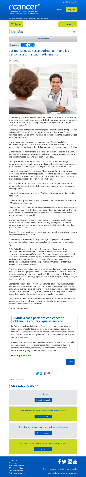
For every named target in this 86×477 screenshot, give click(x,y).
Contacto (13, 460)
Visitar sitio (43, 416)
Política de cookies (16, 465)
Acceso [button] (59, 9)
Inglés (65, 2)
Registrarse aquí (43, 400)
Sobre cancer (43, 433)
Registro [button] (71, 9)
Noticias (17, 31)
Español (74, 2)
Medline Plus (22, 308)
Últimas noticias (43, 39)
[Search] (74, 31)
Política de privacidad (17, 473)
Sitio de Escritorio (16, 470)
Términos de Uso (16, 468)
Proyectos (13, 463)
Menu (16, 24)
